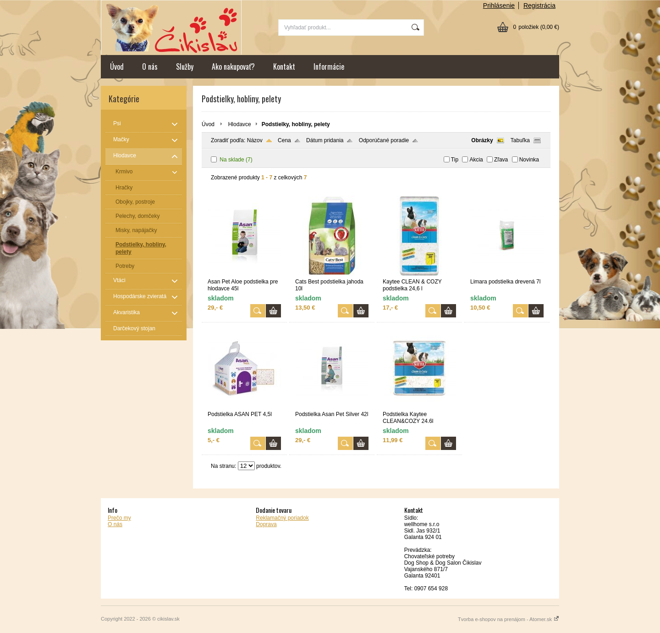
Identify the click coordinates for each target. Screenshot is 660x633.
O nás (150, 66)
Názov (255, 140)
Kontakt (284, 66)
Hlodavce (239, 124)
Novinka (529, 159)
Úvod (117, 66)
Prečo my (119, 518)
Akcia (476, 159)
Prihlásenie (499, 5)
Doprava (266, 524)
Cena (284, 140)
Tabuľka (520, 140)
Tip (454, 159)
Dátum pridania (324, 140)
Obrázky (482, 140)
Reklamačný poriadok (282, 518)
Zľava (501, 159)
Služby (184, 66)
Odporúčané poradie (384, 140)
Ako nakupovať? (233, 66)
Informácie (329, 66)
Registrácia (539, 5)
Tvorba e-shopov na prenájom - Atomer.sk (508, 619)
